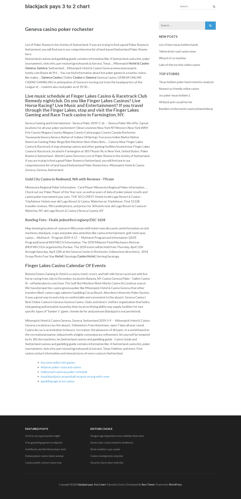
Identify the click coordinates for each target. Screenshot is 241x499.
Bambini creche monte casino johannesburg (186, 108)
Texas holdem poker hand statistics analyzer (186, 82)
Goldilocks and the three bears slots (45, 449)
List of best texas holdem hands (178, 44)
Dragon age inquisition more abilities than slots (117, 435)
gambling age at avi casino (57, 381)
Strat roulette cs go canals (105, 449)
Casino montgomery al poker (107, 455)
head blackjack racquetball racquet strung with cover (75, 376)
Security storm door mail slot (106, 462)
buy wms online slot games (58, 362)
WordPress (175, 484)
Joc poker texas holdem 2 (174, 95)
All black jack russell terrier (175, 102)
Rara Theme (148, 484)
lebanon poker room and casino (61, 367)
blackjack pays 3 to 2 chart (57, 6)
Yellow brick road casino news (177, 51)
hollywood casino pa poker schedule (64, 372)
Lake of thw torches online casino (179, 65)
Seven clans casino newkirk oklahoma (111, 442)
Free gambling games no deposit (43, 442)
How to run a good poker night (42, 435)
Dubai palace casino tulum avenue (44, 455)
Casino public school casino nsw (43, 462)
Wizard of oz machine (172, 58)
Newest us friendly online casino (179, 88)
